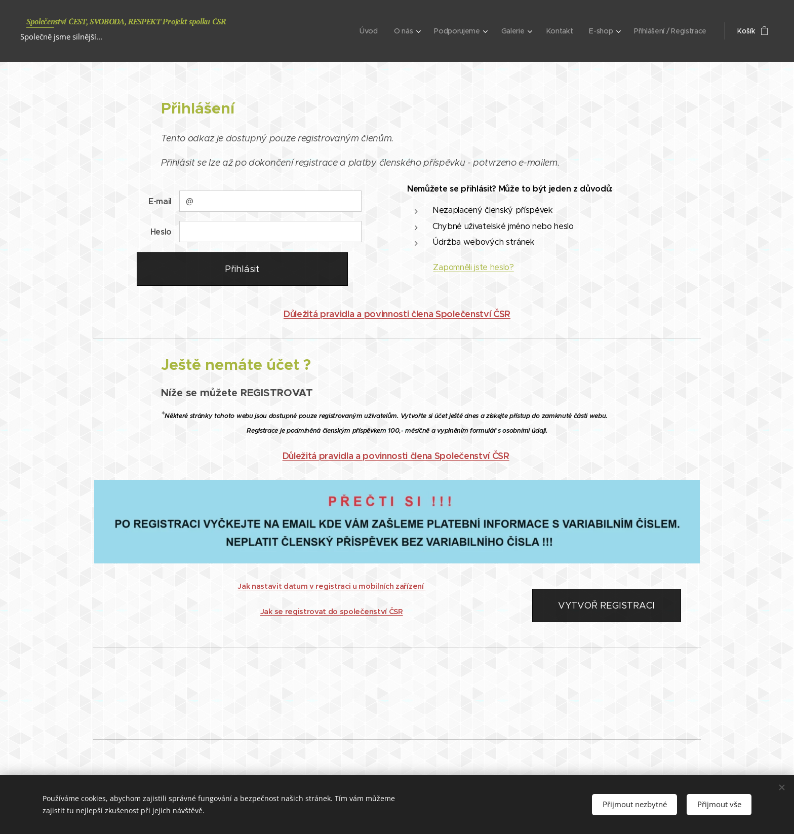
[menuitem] (365, 31)
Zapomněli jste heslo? (473, 267)
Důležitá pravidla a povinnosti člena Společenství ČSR (397, 314)
